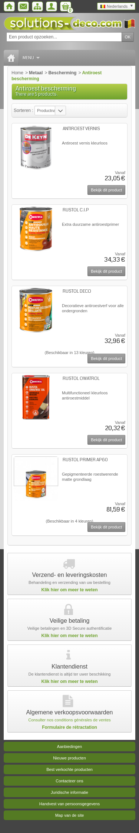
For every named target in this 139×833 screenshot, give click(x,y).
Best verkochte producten (69, 769)
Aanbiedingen (69, 746)
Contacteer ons (69, 781)
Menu (31, 58)
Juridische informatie (69, 792)
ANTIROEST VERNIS (81, 129)
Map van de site (69, 815)
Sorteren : (24, 110)
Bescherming (62, 72)
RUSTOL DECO (77, 291)
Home (17, 72)
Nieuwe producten (69, 758)
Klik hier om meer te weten (69, 589)
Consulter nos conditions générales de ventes (69, 720)
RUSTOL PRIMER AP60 (85, 460)
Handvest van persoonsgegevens (69, 804)
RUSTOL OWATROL (81, 378)
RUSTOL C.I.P (76, 210)
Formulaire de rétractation (69, 727)
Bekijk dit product (106, 190)
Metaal (36, 72)
